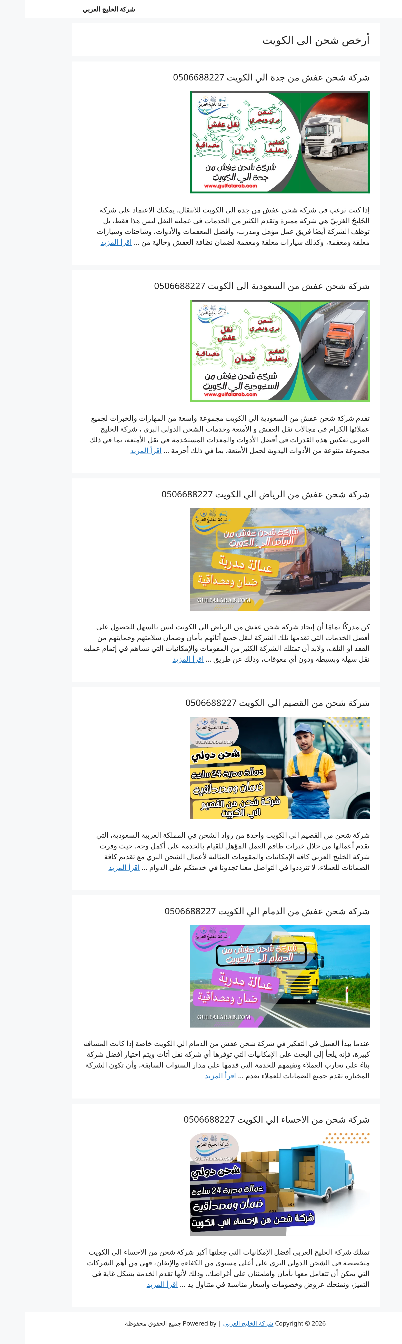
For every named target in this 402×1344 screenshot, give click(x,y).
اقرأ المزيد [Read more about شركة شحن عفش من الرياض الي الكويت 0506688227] (163, 659)
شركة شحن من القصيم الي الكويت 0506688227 (252, 702)
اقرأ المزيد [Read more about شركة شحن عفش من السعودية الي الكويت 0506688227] (120, 450)
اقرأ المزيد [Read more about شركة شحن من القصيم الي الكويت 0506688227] (99, 867)
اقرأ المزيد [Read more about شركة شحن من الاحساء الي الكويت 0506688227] (137, 1284)
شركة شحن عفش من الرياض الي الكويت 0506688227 (240, 494)
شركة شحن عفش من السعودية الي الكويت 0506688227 (237, 286)
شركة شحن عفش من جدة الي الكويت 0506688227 (246, 77)
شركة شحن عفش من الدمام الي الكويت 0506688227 (242, 911)
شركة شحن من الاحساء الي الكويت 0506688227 (251, 1119)
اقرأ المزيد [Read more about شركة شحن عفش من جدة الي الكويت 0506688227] (91, 242)
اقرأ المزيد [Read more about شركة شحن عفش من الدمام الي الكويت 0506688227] (195, 1075)
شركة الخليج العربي (83, 9)
